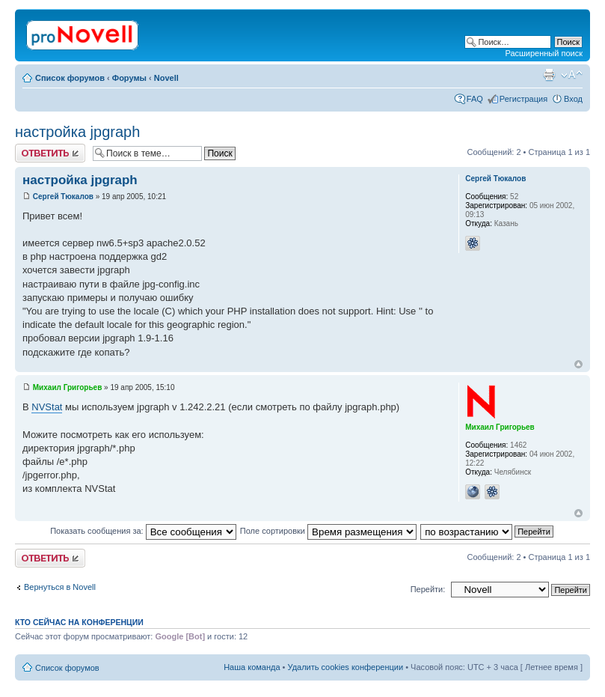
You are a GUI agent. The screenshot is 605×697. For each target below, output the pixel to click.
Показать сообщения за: (143, 530)
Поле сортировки (328, 530)
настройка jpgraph (77, 132)
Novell (166, 77)
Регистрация (523, 98)
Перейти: (428, 589)
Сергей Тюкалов (63, 196)
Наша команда (252, 667)
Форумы (129, 77)
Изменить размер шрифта (572, 75)
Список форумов (70, 77)
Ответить (50, 153)
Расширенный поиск (544, 53)
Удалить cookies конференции (346, 667)
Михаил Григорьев (67, 387)
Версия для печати (549, 75)
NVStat (46, 407)
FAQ (475, 98)
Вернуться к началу (578, 364)
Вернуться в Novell (60, 586)
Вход (573, 98)
